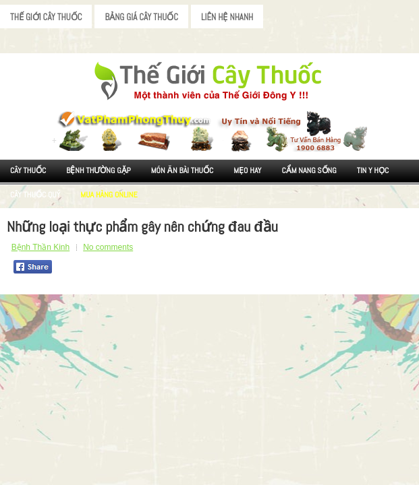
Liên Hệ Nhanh (227, 17)
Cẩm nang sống (308, 170)
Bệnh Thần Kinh (40, 247)
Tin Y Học (373, 170)
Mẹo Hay (247, 170)
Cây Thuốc (28, 170)
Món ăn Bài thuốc (182, 170)
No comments (108, 247)
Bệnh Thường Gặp (98, 170)
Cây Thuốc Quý (35, 194)
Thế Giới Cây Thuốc (46, 17)
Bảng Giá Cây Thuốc (141, 17)
